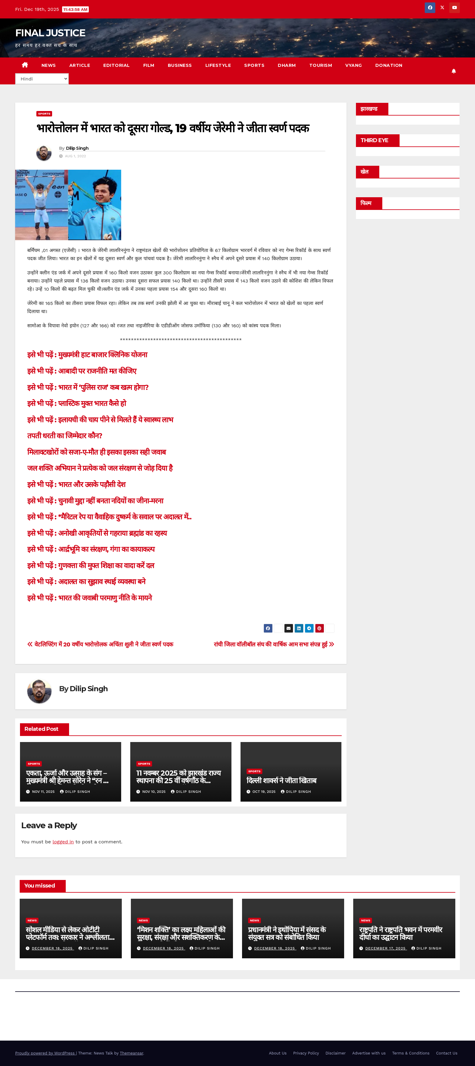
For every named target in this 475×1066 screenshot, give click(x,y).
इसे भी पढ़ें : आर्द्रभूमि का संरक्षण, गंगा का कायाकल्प (90, 549)
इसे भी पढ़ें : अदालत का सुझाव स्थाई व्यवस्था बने (86, 581)
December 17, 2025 (386, 948)
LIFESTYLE (218, 65)
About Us (278, 1053)
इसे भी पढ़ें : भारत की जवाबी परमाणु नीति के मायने (89, 597)
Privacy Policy (306, 1053)
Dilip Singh (77, 148)
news (32, 920)
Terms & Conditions (411, 1053)
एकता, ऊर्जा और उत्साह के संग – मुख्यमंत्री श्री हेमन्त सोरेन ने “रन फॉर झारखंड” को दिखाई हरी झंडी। (69, 781)
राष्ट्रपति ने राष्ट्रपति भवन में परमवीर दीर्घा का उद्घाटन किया (400, 933)
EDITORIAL (116, 65)
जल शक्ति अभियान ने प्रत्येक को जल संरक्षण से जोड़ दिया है (99, 468)
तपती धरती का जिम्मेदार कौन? (64, 435)
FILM (148, 65)
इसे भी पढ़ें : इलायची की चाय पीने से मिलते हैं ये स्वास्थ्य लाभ (100, 419)
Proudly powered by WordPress (45, 1053)
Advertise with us (369, 1053)
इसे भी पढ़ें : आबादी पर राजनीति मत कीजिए (81, 371)
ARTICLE (79, 65)
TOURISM (320, 65)
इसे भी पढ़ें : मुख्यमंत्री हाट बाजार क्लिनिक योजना (87, 354)
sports (44, 113)
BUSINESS (180, 65)
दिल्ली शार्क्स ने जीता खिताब (281, 780)
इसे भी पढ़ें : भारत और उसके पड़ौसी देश (76, 484)
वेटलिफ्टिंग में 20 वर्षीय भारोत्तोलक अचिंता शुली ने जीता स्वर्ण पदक (100, 644)
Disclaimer (335, 1053)
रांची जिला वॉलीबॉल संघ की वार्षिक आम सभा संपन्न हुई (274, 644)
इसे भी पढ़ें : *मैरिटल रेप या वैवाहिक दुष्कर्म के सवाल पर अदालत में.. (109, 516)
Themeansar (131, 1053)
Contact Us (446, 1053)
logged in (63, 842)
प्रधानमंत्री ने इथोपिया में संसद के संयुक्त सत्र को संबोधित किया (286, 933)
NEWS (49, 65)
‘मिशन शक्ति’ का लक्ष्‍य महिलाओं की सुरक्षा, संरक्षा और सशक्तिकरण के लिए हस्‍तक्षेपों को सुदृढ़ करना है (181, 937)
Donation (389, 65)
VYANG (353, 65)
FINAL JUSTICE (50, 33)
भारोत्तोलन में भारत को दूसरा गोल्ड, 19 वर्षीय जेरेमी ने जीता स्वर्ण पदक (172, 128)
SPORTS (254, 65)
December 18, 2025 (53, 948)
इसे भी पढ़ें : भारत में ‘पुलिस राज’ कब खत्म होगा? (87, 387)
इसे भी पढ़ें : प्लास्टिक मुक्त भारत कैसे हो (76, 403)
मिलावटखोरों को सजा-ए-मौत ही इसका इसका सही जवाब (96, 452)
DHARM (287, 65)
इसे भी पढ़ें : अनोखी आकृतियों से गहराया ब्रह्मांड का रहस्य (97, 533)
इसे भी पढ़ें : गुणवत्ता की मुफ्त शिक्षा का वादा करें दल (90, 565)
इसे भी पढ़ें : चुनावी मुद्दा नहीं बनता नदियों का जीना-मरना (95, 500)
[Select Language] (42, 78)
